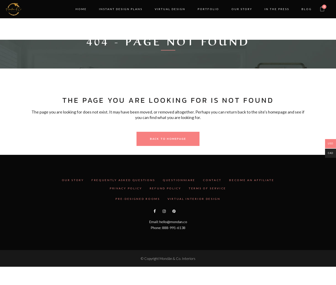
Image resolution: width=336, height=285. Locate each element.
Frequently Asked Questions (123, 180)
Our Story (73, 180)
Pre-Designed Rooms (138, 199)
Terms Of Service (207, 188)
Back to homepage (168, 139)
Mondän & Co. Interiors (177, 258)
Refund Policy (165, 188)
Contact (212, 180)
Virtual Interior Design (194, 199)
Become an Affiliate (251, 180)
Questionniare (179, 180)
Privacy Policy (126, 188)
